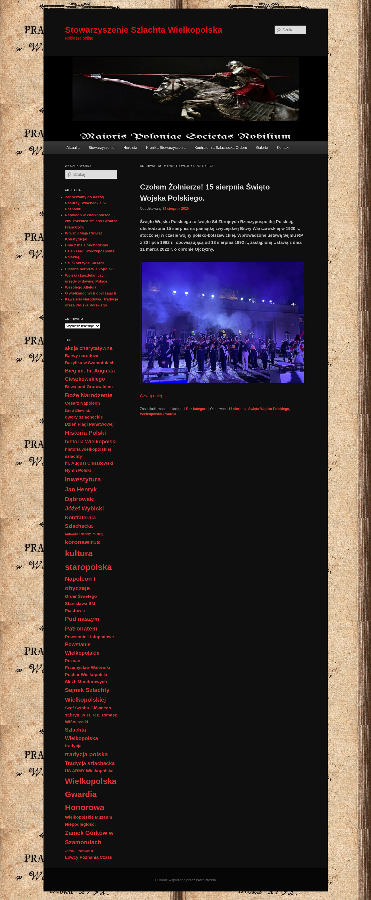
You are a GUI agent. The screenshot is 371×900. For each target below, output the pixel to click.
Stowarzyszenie (101, 147)
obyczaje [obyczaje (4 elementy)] (77, 588)
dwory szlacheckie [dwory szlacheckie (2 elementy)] (84, 417)
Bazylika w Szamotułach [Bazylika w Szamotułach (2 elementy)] (90, 362)
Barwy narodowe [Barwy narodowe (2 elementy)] (82, 355)
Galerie (262, 147)
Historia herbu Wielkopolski (89, 269)
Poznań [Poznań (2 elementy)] (72, 660)
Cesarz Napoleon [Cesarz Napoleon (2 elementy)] (82, 403)
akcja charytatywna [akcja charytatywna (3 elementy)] (89, 348)
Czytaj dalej (154, 395)
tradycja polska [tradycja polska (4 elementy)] (86, 754)
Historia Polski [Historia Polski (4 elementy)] (85, 432)
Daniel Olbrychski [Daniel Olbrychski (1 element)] (78, 410)
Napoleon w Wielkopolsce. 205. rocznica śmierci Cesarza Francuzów (91, 221)
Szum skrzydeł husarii (84, 263)
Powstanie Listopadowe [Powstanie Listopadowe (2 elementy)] (89, 636)
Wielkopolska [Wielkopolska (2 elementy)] (99, 770)
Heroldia (130, 147)
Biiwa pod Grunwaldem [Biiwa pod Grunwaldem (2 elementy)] (89, 386)
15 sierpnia (237, 409)
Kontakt (283, 147)
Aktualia (73, 147)
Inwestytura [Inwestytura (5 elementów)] (83, 479)
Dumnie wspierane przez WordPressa (185, 880)
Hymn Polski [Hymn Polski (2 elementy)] (78, 470)
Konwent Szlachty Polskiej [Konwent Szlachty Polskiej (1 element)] (84, 534)
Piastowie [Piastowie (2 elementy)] (75, 610)
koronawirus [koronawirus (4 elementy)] (82, 542)
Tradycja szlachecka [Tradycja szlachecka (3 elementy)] (90, 763)
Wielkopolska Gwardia (158, 414)
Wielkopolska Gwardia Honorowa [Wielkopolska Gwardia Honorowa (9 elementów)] (91, 794)
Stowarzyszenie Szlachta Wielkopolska (143, 29)
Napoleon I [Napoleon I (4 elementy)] (80, 578)
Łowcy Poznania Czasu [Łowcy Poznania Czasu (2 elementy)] (89, 857)
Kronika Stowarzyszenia (166, 147)
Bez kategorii (197, 409)
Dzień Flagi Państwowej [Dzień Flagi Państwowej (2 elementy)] (89, 424)
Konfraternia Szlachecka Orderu (220, 147)
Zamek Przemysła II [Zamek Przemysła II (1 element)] (79, 850)
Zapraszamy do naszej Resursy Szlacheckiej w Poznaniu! (86, 203)
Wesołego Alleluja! (81, 287)
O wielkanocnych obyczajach (90, 293)
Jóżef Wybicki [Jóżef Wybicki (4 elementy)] (84, 508)
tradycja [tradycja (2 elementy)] (73, 745)
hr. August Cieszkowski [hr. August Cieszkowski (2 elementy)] (89, 463)
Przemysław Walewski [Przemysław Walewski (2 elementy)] (87, 667)
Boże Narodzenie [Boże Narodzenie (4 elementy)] (89, 395)
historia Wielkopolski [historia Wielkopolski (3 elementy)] (91, 441)
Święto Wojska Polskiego (268, 409)
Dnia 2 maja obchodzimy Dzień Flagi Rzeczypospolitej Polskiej (90, 251)
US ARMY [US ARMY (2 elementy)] (75, 770)
